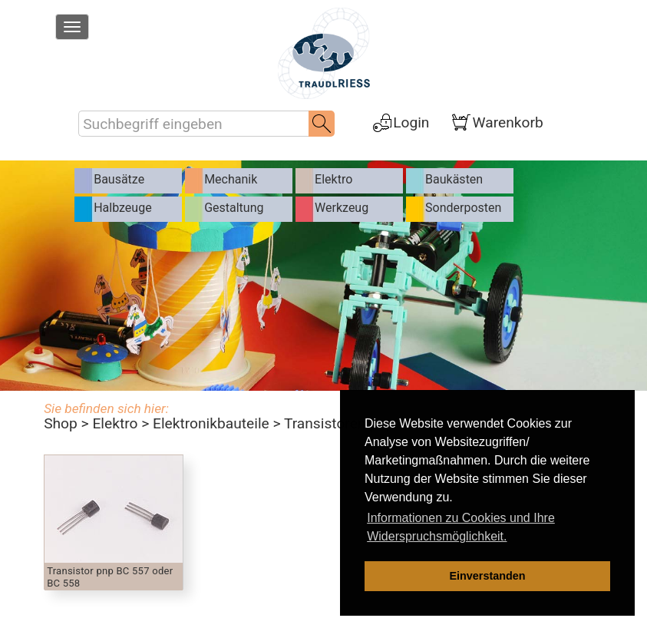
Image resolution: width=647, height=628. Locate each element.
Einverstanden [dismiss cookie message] (487, 576)
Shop (61, 423)
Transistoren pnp (339, 423)
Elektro (114, 423)
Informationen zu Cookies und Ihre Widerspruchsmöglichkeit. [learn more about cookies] (461, 527)
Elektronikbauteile (211, 423)
